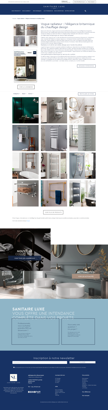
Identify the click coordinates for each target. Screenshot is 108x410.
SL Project (57, 381)
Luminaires (84, 388)
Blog (56, 393)
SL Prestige (57, 378)
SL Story (57, 382)
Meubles (84, 386)
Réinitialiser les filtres (87, 94)
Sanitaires (84, 379)
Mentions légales (59, 391)
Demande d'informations (86, 66)
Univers (30, 93)
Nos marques (37, 11)
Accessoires (85, 381)
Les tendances (48, 11)
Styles (23, 93)
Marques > (14, 18)
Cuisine (84, 382)
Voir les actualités (81, 276)
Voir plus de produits (48, 212)
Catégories (16, 93)
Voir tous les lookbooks (20, 258)
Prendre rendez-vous (66, 1)
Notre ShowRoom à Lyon (79, 1)
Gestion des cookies (60, 392)
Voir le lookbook (26, 87)
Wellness (84, 383)
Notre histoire (70, 11)
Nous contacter (91, 1)
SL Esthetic (57, 379)
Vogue (28, 220)
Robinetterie (85, 378)
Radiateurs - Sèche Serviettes (89, 385)
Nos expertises (59, 11)
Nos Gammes (26, 11)
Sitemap (57, 395)
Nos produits (16, 11)
